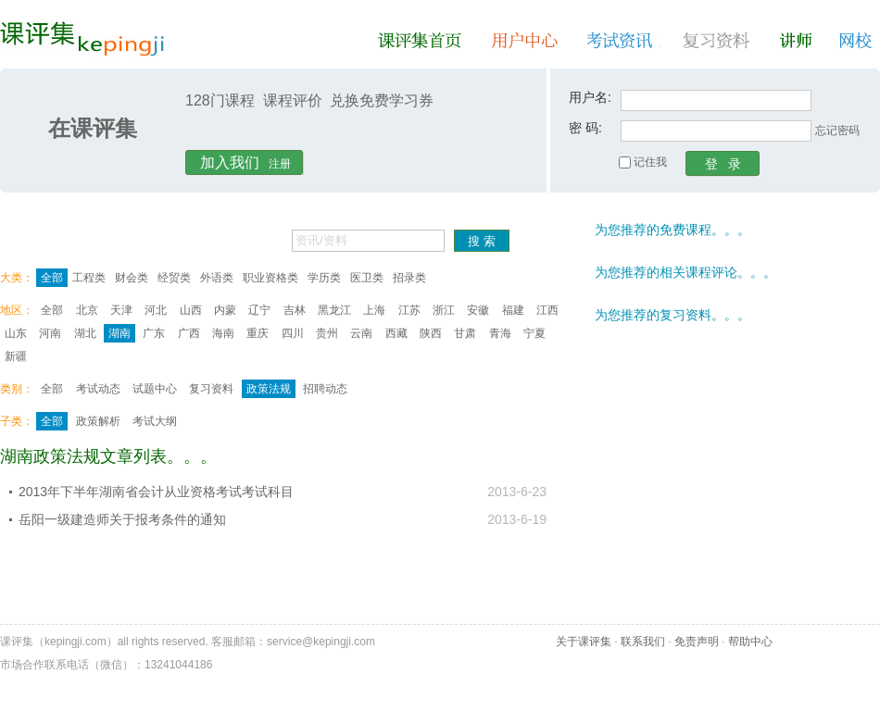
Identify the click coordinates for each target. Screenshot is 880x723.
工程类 (89, 277)
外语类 (216, 277)
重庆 (257, 333)
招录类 (409, 277)
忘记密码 (837, 130)
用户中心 (528, 41)
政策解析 (98, 421)
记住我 (643, 162)
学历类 (324, 277)
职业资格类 (270, 277)
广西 (189, 333)
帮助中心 (750, 641)
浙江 (444, 310)
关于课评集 (583, 641)
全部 (52, 310)
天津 (121, 310)
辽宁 (259, 310)
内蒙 (225, 310)
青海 (500, 333)
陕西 (431, 333)
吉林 (294, 310)
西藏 (396, 333)
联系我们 (643, 641)
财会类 (131, 277)
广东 (154, 333)
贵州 (327, 333)
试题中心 (154, 388)
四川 (293, 333)
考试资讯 (623, 41)
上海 (374, 310)
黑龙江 (334, 310)
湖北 (85, 333)
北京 (87, 310)
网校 (859, 41)
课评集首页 (422, 41)
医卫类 (366, 277)
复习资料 (720, 41)
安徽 (478, 310)
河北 (156, 310)
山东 (16, 333)
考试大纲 (154, 421)
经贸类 (174, 277)
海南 (223, 333)
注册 (245, 162)
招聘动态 (325, 388)
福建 (513, 310)
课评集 (82, 38)
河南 (50, 333)
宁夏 (534, 333)
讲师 (797, 41)
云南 (361, 333)
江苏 (409, 310)
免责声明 (696, 641)
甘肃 (465, 333)
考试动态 (98, 388)
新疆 (16, 356)
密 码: (585, 127)
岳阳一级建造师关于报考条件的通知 (122, 519)
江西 (547, 310)
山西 (191, 310)
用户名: (590, 97)
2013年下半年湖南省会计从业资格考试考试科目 (156, 491)
